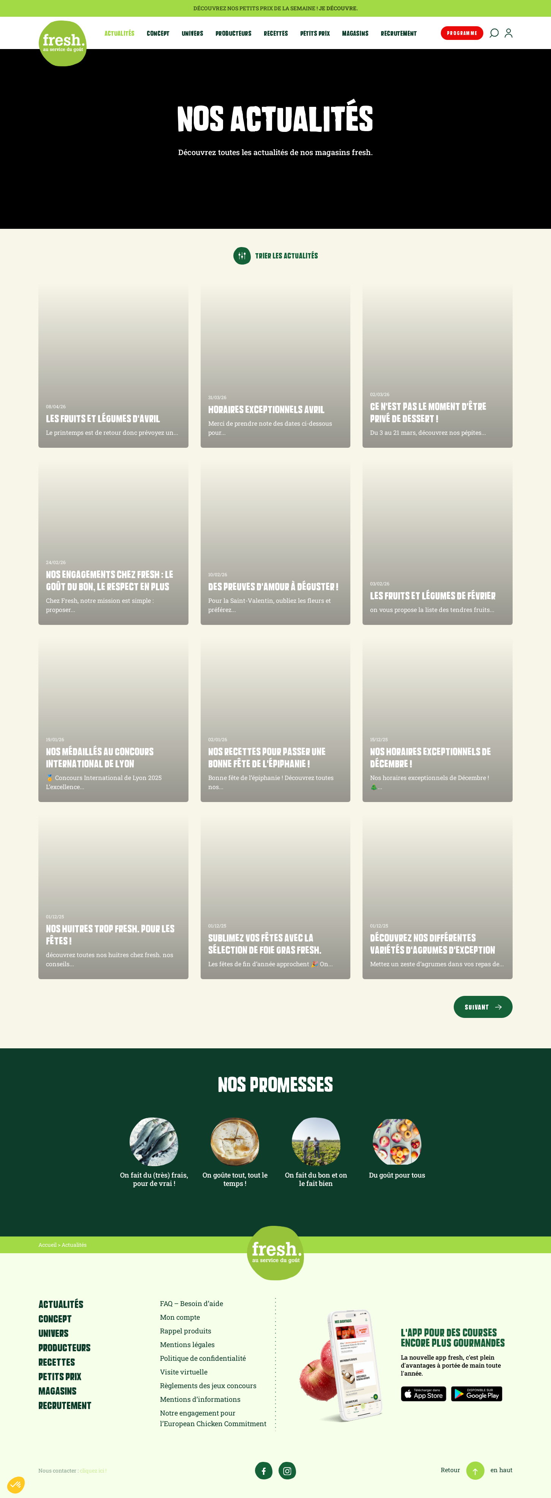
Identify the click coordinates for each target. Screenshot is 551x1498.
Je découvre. (338, 8)
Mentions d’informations (200, 1399)
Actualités (119, 33)
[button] (16, 1485)
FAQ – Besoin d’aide (191, 1303)
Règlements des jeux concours (208, 1385)
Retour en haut (477, 1470)
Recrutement (399, 33)
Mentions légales (187, 1344)
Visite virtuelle (183, 1371)
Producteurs (233, 33)
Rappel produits (185, 1330)
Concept (158, 33)
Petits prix (315, 33)
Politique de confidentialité (203, 1358)
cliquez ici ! (93, 1470)
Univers (192, 33)
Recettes (276, 33)
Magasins (355, 33)
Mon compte (180, 1317)
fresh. (62, 44)
